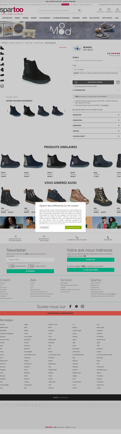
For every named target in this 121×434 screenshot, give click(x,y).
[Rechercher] (79, 10)
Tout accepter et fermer (73, 227)
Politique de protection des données (55, 224)
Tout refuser (44, 227)
